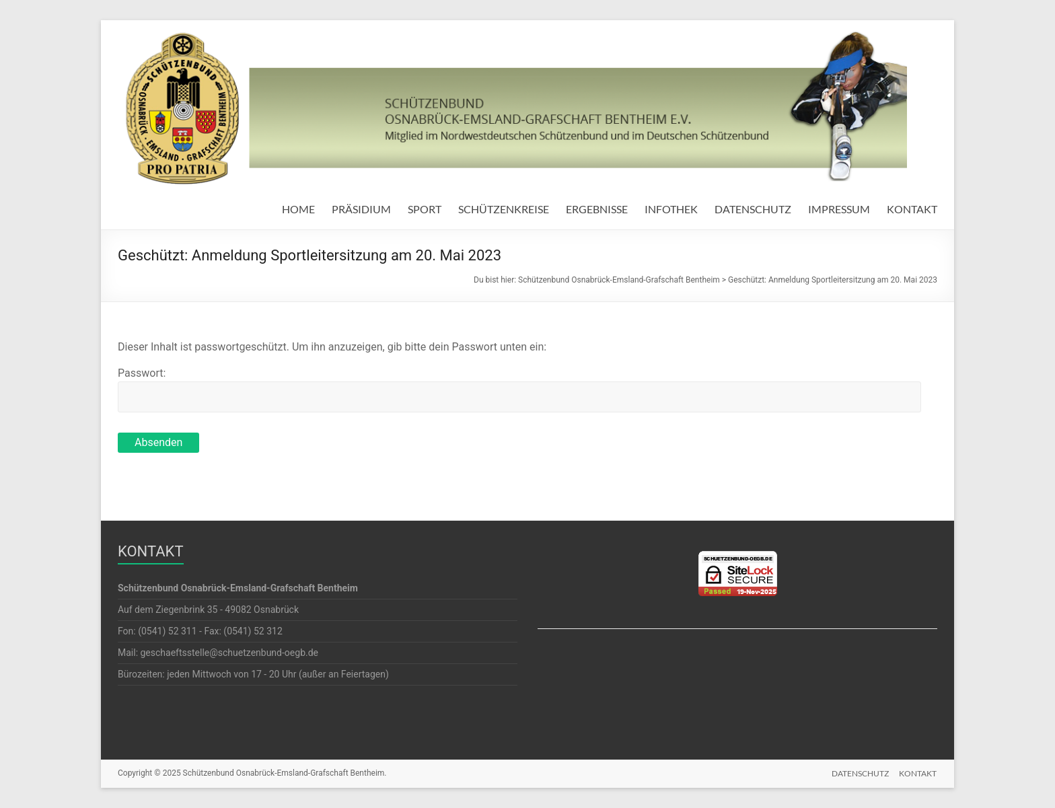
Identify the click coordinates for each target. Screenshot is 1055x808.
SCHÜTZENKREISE (503, 209)
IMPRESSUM (839, 209)
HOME (298, 209)
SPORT (424, 209)
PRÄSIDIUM (361, 209)
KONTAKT (912, 209)
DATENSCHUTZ (753, 209)
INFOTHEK (671, 209)
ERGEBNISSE (597, 209)
